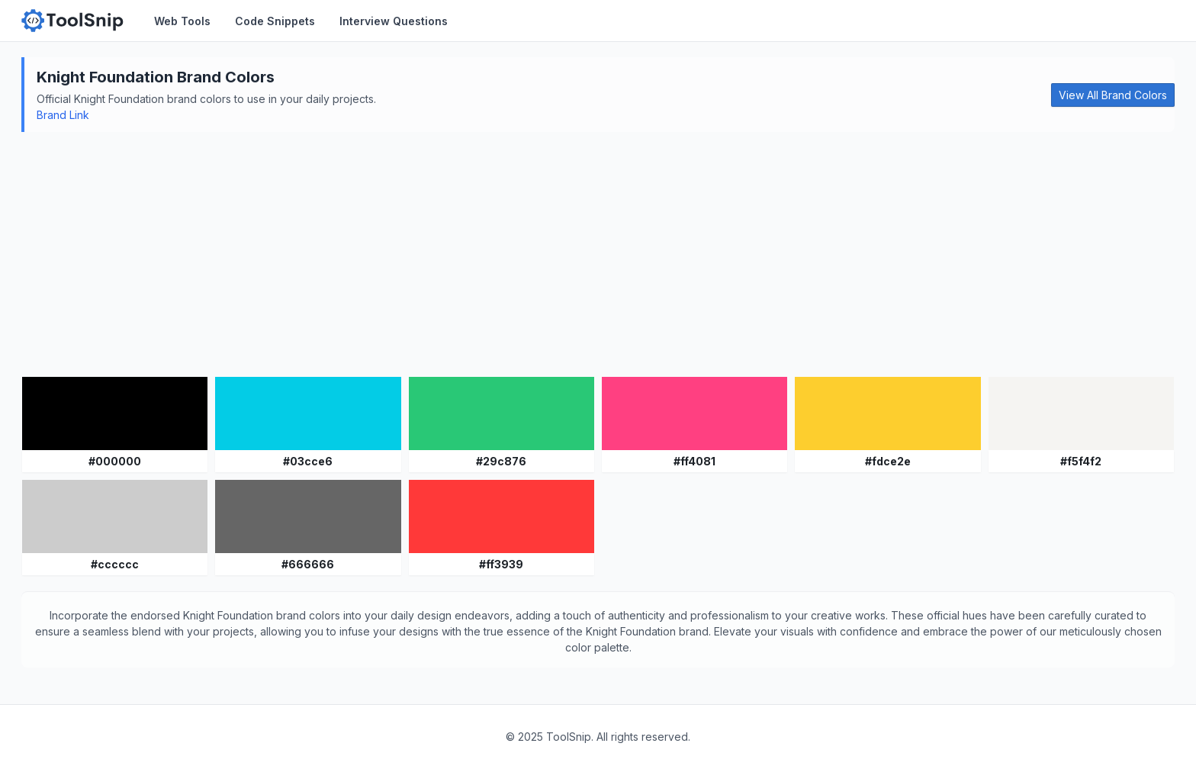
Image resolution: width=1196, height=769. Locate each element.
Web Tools (182, 20)
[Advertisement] (598, 254)
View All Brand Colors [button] (1113, 94)
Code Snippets (275, 20)
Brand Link (63, 114)
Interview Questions (393, 20)
